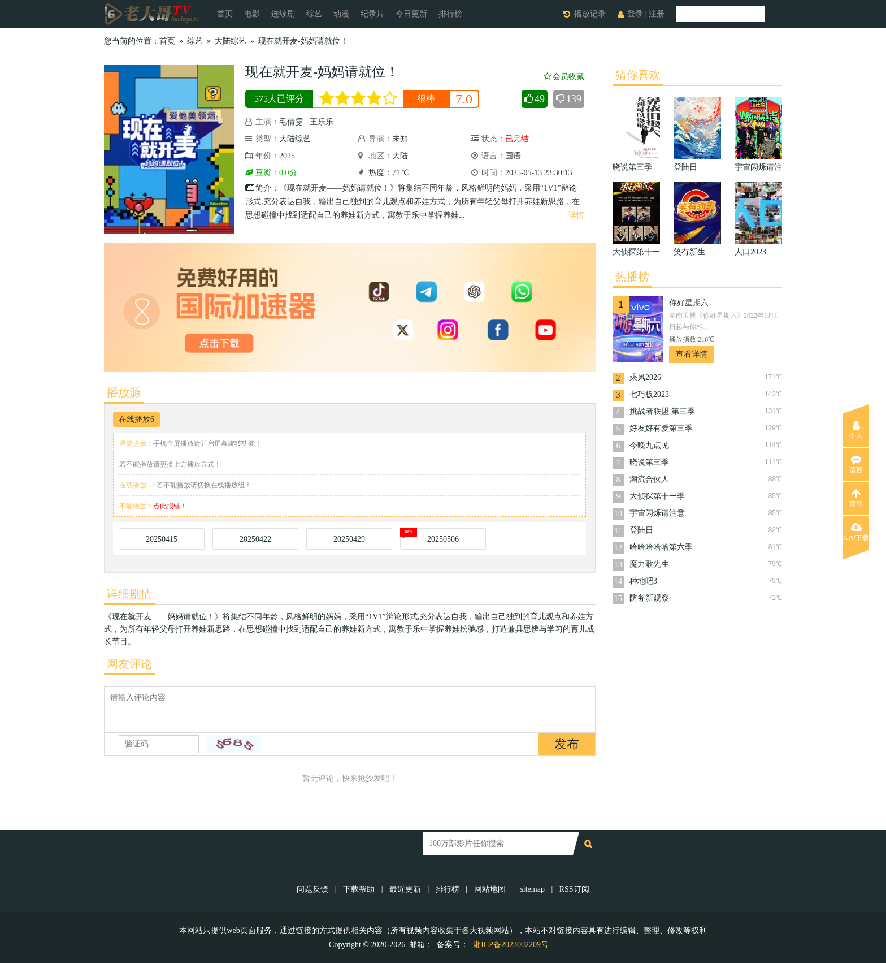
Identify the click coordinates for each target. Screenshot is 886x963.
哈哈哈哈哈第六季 (661, 547)
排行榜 (450, 14)
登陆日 (641, 530)
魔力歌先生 (649, 564)
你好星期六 (689, 303)
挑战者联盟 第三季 (662, 411)
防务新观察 (649, 598)
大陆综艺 (230, 41)
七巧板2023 (649, 394)
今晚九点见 (649, 445)
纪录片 (372, 14)
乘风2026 (645, 377)
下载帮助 (359, 889)
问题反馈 (314, 889)
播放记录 (590, 14)
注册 (656, 14)
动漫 (341, 14)
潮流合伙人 (649, 479)
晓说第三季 (649, 462)
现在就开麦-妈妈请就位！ (303, 41)
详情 (576, 215)
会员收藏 (564, 76)
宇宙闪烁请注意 (657, 513)
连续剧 (283, 14)
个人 (856, 430)
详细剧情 (129, 594)
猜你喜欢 (638, 74)
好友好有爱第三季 (661, 428)
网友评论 (129, 664)
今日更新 (411, 14)
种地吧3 (643, 581)
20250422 (255, 539)
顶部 (856, 498)
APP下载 (856, 532)
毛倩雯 (291, 122)
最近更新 (405, 889)
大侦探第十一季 (657, 496)
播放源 (124, 392)
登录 (635, 14)
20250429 (349, 539)
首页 (225, 14)
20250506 (443, 539)
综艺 (314, 14)
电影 (252, 14)
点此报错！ (170, 506)
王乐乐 (321, 122)
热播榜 (632, 276)
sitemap (532, 889)
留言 (856, 464)
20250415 (161, 539)
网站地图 (490, 889)
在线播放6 (136, 419)
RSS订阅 (574, 889)
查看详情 (691, 354)
